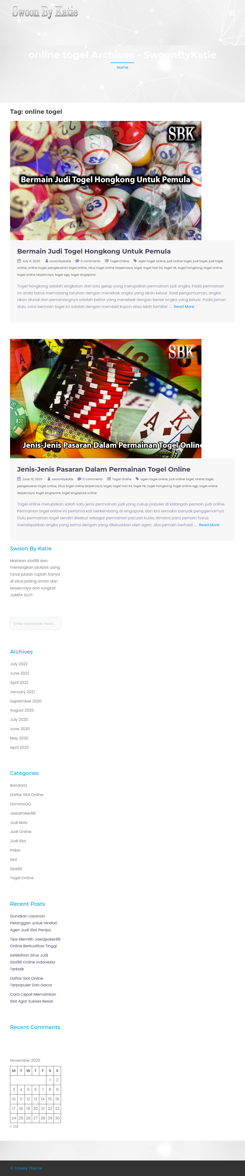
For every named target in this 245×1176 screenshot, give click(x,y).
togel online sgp (185, 486)
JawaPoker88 (23, 813)
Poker (15, 850)
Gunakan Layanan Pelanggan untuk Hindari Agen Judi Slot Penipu (33, 923)
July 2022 (19, 664)
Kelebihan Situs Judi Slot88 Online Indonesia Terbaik (32, 962)
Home (122, 67)
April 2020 (19, 747)
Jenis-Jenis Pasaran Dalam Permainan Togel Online (103, 469)
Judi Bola (19, 822)
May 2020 (19, 738)
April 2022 (19, 682)
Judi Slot (18, 841)
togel (138, 267)
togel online (213, 267)
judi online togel (179, 261)
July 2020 (19, 719)
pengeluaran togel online (67, 267)
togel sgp (62, 274)
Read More (184, 306)
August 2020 (22, 710)
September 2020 (26, 701)
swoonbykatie (60, 261)
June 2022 (19, 673)
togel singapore (83, 274)
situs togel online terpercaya (110, 267)
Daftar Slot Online (26, 794)
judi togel (200, 261)
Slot (13, 859)
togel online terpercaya (35, 274)
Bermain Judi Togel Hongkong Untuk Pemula (94, 251)
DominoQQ (20, 804)
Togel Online (119, 261)
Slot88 (16, 869)
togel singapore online (79, 493)
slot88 (33, 560)
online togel (37, 267)
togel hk (170, 267)
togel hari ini (152, 267)
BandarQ (18, 785)
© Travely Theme (26, 1168)
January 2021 (22, 692)
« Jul (14, 1126)
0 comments (90, 261)
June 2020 (20, 729)
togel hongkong (190, 267)
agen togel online (151, 261)
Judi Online (20, 831)
